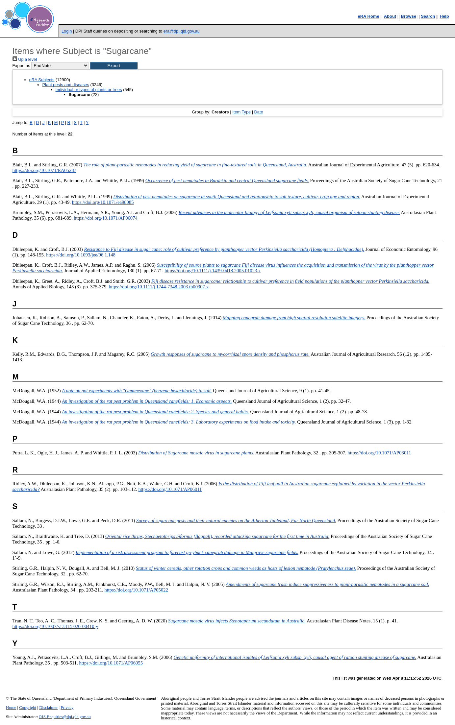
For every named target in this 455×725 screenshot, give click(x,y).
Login (67, 31)
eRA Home (368, 16)
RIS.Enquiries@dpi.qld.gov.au (65, 716)
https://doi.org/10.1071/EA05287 (44, 170)
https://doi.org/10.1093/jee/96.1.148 (80, 254)
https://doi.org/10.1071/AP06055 (111, 662)
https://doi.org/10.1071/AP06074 (106, 218)
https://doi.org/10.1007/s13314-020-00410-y (55, 626)
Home (11, 707)
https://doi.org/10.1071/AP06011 (170, 489)
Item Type (241, 111)
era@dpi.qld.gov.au (182, 31)
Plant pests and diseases (65, 84)
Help (444, 16)
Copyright (27, 707)
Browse (408, 16)
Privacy (67, 707)
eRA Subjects (42, 79)
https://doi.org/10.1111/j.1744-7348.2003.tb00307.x (159, 286)
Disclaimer (48, 707)
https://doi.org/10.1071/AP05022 (136, 589)
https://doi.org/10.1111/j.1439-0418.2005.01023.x (212, 270)
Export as (21, 65)
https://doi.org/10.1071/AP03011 (379, 452)
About (390, 16)
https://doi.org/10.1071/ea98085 (103, 202)
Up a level (25, 59)
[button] (114, 65)
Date (258, 111)
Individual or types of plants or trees (89, 89)
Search (428, 16)
